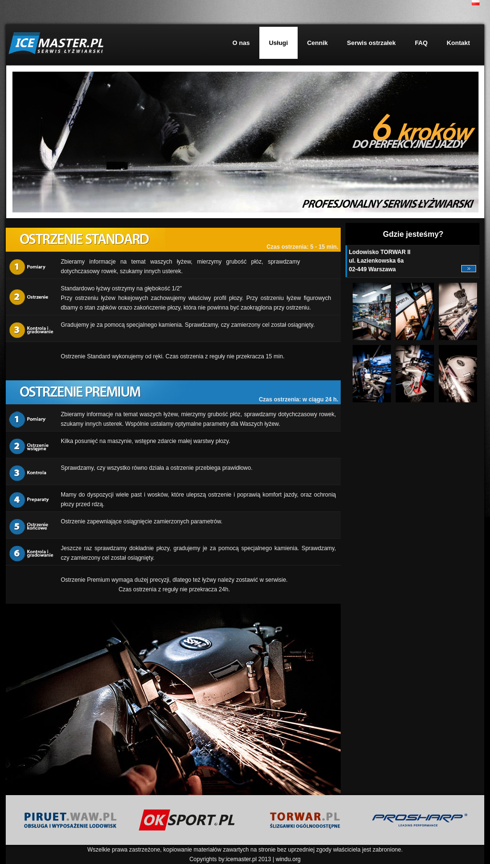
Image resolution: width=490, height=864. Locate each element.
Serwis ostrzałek (371, 42)
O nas (241, 42)
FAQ (421, 42)
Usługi (278, 42)
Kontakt (458, 42)
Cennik (317, 42)
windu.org (288, 859)
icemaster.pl (241, 859)
